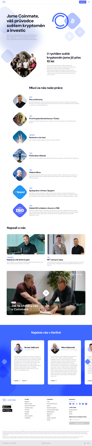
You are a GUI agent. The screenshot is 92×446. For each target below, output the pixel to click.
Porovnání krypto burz (52, 403)
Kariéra (48, 405)
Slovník (70, 413)
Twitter (24, 380)
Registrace (82, 2)
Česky (87, 443)
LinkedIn (17, 380)
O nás (48, 401)
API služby (27, 411)
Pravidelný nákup (29, 407)
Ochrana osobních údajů (52, 409)
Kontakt (48, 420)
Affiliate (48, 415)
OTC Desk (27, 409)
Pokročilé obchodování (30, 405)
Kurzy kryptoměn (29, 415)
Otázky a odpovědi (51, 418)
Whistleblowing (50, 411)
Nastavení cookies (46, 443)
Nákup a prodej (28, 403)
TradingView (27, 418)
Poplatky (27, 413)
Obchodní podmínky (51, 407)
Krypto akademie (73, 409)
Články (70, 411)
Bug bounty (49, 413)
